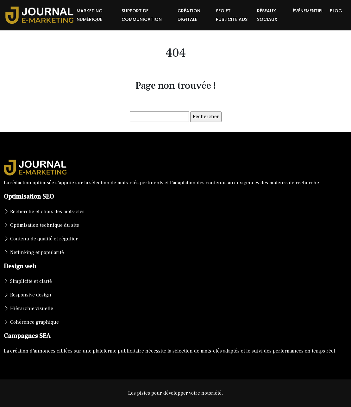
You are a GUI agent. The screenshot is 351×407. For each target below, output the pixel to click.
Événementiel (308, 11)
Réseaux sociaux (267, 15)
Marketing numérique (90, 15)
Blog (336, 11)
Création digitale (189, 15)
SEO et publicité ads (232, 15)
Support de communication (142, 15)
